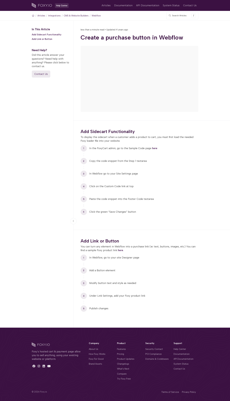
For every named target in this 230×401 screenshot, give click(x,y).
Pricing (120, 354)
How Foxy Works (97, 354)
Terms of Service (170, 392)
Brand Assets (95, 364)
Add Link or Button (42, 39)
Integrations (54, 15)
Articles (106, 5)
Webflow (96, 15)
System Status (171, 5)
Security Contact (154, 349)
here (154, 148)
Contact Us (190, 5)
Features (121, 349)
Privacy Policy (189, 392)
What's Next (123, 368)
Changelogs (123, 364)
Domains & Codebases (157, 359)
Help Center (180, 349)
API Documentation (147, 5)
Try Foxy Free (124, 378)
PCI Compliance (153, 354)
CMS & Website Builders (76, 15)
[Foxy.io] (42, 5)
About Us (93, 349)
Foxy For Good (96, 359)
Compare (122, 374)
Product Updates (125, 359)
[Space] (41, 344)
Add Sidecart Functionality (46, 34)
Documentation (123, 5)
